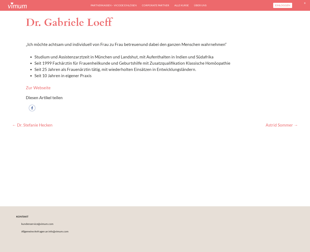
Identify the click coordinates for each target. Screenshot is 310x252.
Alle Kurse (181, 5)
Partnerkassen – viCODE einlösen (114, 5)
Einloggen (282, 5)
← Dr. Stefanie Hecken (32, 124)
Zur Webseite (38, 87)
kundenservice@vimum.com (37, 223)
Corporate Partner (155, 5)
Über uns (200, 5)
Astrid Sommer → (282, 124)
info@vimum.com (58, 231)
